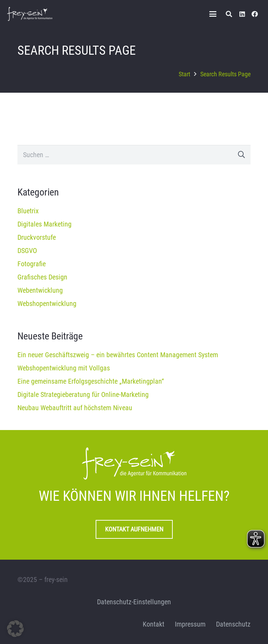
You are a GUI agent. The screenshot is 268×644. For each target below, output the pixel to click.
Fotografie (31, 264)
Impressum (190, 624)
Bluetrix (28, 211)
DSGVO (27, 250)
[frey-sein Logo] (29, 14)
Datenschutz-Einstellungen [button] (134, 602)
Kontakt (153, 624)
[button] (213, 13)
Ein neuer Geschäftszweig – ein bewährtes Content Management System (117, 355)
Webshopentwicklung (46, 303)
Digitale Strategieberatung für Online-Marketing (83, 394)
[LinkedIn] (242, 14)
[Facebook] (254, 14)
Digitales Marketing (44, 224)
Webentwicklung (40, 290)
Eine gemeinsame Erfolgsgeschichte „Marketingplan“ (90, 381)
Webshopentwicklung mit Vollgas (63, 368)
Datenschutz (233, 624)
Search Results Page (225, 74)
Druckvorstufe (36, 237)
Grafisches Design (42, 277)
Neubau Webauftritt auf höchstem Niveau (74, 408)
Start (184, 74)
